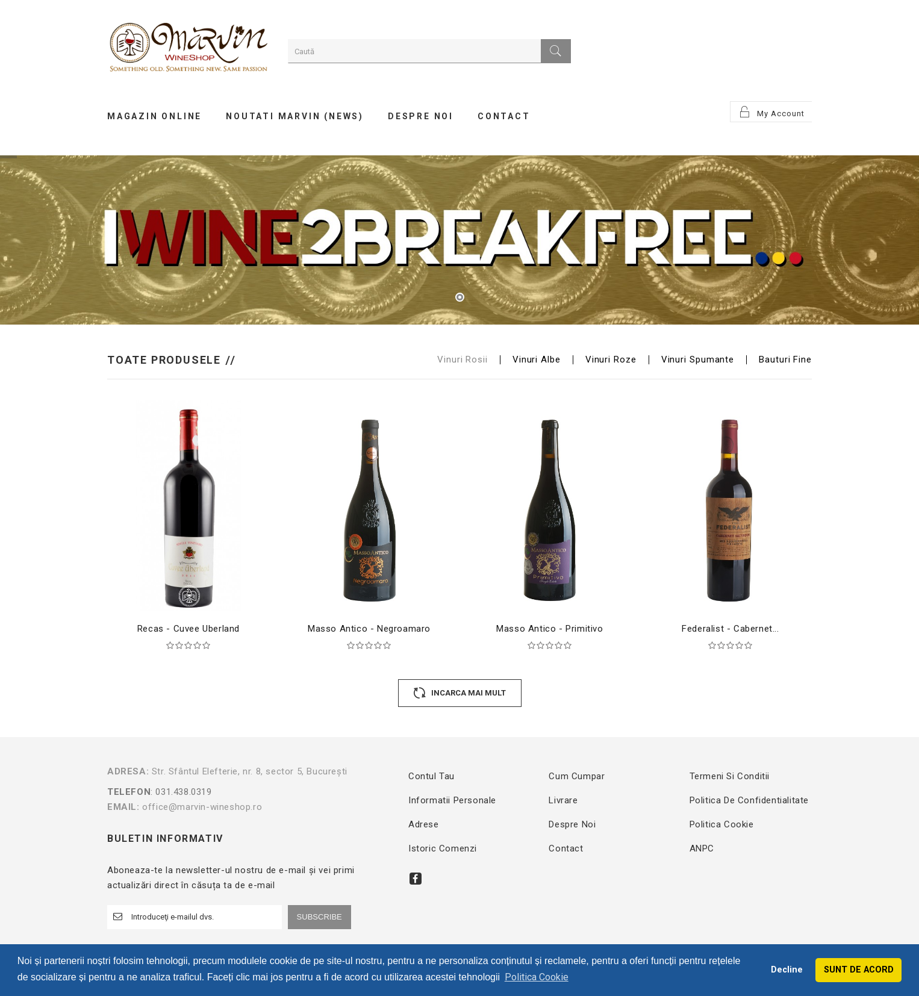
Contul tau (431, 776)
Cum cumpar (577, 776)
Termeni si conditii (730, 776)
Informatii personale (452, 800)
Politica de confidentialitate (749, 800)
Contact (566, 848)
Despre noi (572, 824)
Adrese (423, 824)
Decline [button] (787, 970)
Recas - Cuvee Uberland (188, 628)
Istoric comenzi (442, 848)
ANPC (702, 848)
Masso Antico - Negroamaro (369, 628)
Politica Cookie (722, 824)
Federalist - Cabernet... (730, 628)
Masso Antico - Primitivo (549, 628)
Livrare (563, 800)
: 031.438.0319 (241, 791)
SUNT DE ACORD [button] (859, 970)
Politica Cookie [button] (537, 977)
